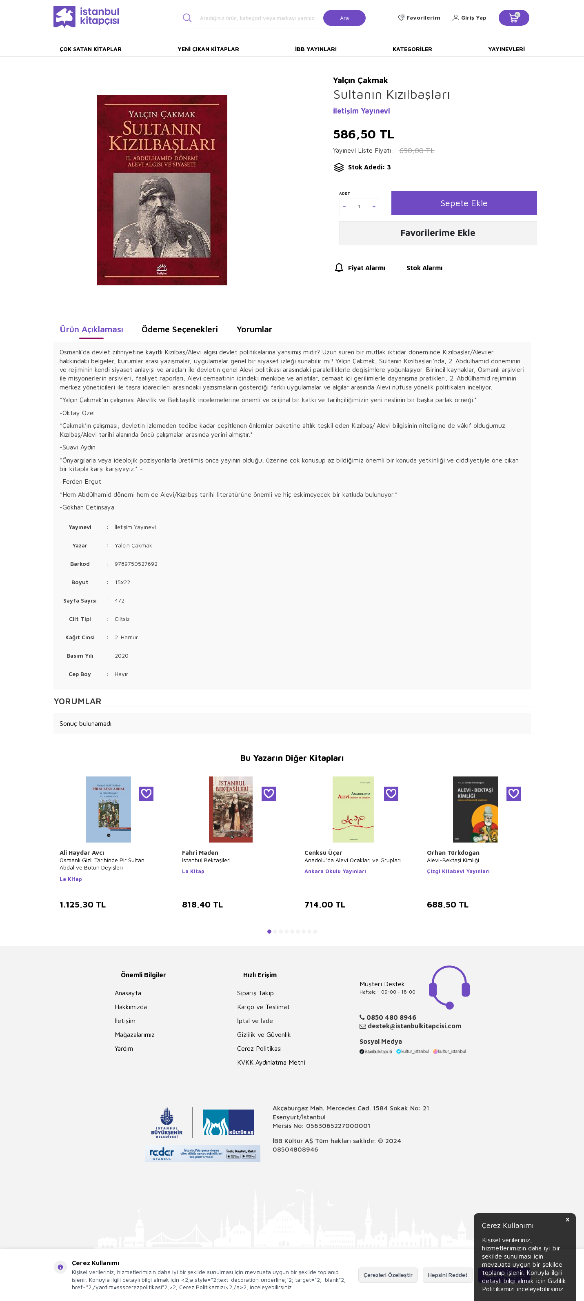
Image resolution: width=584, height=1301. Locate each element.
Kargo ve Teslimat (263, 1006)
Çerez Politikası (259, 1048)
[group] (162, 190)
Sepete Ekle (464, 202)
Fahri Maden (200, 852)
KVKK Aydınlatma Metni (271, 1062)
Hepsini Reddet (448, 1274)
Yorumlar (254, 329)
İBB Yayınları (316, 48)
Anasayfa (128, 992)
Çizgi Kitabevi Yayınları (458, 871)
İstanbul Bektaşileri (206, 859)
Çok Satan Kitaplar (91, 48)
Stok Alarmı (416, 269)
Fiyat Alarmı (359, 269)
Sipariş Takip (255, 992)
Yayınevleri (506, 48)
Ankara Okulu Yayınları (335, 871)
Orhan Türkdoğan (453, 852)
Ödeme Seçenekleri (180, 329)
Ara (344, 17)
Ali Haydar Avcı (82, 852)
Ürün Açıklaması (91, 329)
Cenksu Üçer (323, 852)
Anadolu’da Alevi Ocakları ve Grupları (352, 859)
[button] (269, 932)
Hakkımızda (131, 1006)
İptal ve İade (255, 1020)
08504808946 (295, 1149)
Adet (344, 193)
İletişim (125, 1020)
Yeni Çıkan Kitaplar (208, 48)
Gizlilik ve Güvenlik (264, 1034)
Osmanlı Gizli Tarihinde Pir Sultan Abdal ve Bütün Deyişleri (102, 863)
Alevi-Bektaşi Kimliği (453, 859)
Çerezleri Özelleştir (388, 1274)
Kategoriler (412, 48)
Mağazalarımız (135, 1034)
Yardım (124, 1048)
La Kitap (71, 879)
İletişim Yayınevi (361, 111)
